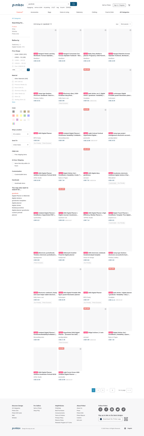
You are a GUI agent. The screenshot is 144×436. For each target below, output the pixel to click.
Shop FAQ (37, 410)
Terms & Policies (60, 415)
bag (58, 7)
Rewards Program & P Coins (63, 422)
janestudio (87, 138)
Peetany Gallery (39, 98)
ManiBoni (36, 58)
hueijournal (62, 257)
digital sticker (16, 205)
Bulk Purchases (59, 410)
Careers (79, 418)
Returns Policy (59, 420)
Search (73, 4)
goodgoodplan (112, 138)
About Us (79, 408)
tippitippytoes (38, 257)
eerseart (86, 178)
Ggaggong (30, 7)
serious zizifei (38, 7)
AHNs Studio (38, 178)
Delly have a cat (64, 98)
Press (78, 410)
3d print (62, 7)
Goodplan (87, 98)
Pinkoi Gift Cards (17, 413)
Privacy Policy (59, 418)
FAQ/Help (58, 408)
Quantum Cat (63, 217)
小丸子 (53, 7)
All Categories (16, 18)
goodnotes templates (19, 200)
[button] (28, 69)
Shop (13, 29)
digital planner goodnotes (20, 210)
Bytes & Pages (63, 178)
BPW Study (37, 138)
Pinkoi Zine (15, 34)
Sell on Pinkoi (106, 5)
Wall (13, 415)
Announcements (60, 413)
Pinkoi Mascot (81, 415)
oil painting (47, 7)
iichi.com (79, 420)
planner (14, 215)
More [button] (13, 102)
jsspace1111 (112, 217)
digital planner (17, 203)
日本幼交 (68, 7)
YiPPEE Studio (88, 217)
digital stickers (17, 198)
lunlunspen (111, 98)
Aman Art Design (89, 257)
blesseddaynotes (64, 138)
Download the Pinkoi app (110, 419)
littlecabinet (112, 178)
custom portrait (17, 212)
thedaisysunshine (18, 208)
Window (14, 31)
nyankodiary (37, 217)
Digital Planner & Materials (21, 196)
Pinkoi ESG (80, 413)
